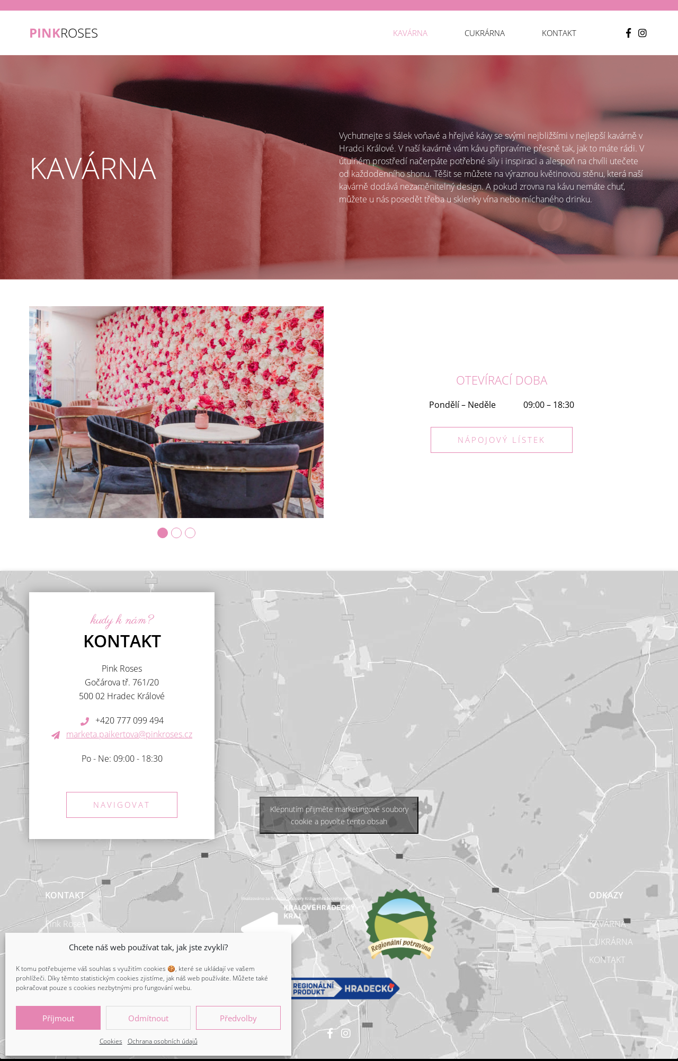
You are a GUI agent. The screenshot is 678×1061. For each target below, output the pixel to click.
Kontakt (559, 33)
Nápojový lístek (502, 439)
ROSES (63, 32)
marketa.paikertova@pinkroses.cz (129, 734)
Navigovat (121, 804)
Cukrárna (485, 33)
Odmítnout (148, 1018)
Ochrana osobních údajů (163, 1041)
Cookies (111, 1041)
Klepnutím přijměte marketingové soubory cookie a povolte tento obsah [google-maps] (339, 815)
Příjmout (58, 1018)
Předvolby (238, 1018)
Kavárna (410, 33)
